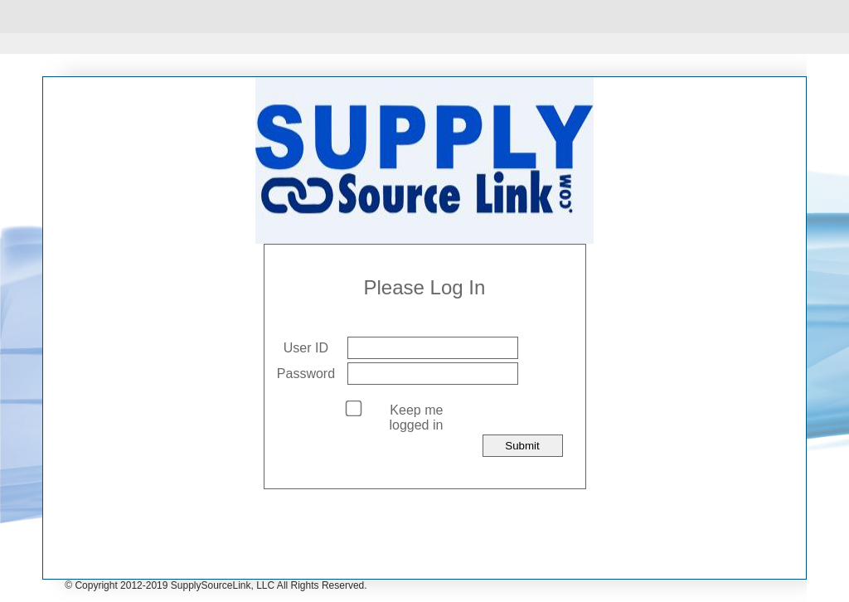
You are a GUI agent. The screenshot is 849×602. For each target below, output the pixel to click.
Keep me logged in (416, 417)
